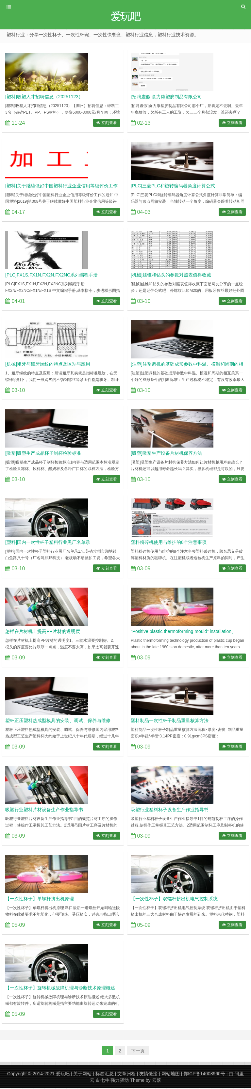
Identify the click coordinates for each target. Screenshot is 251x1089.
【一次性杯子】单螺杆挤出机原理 (39, 899)
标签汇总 (104, 1074)
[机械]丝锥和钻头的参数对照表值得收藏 (171, 275)
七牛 (104, 1081)
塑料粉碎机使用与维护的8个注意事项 (169, 543)
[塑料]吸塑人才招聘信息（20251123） (44, 97)
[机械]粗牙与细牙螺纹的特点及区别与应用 (47, 365)
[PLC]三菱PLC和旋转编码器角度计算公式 (173, 186)
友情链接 (148, 1074)
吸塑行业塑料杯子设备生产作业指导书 (170, 810)
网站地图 (170, 1074)
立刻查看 (106, 123)
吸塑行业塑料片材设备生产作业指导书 (44, 810)
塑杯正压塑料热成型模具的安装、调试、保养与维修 (57, 721)
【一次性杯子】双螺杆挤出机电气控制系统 (174, 899)
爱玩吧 (63, 1074)
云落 (156, 1081)
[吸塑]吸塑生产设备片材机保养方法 (166, 454)
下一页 (138, 1051)
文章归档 (126, 1074)
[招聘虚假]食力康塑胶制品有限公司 (166, 97)
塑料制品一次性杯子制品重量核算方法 (170, 721)
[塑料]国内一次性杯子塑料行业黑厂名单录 (47, 543)
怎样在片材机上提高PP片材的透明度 (42, 632)
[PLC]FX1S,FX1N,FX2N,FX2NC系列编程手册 (51, 275)
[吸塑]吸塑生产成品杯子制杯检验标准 (43, 454)
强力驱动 (119, 1081)
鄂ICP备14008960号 (204, 1074)
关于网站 (82, 1074)
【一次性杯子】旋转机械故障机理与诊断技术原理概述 (60, 988)
